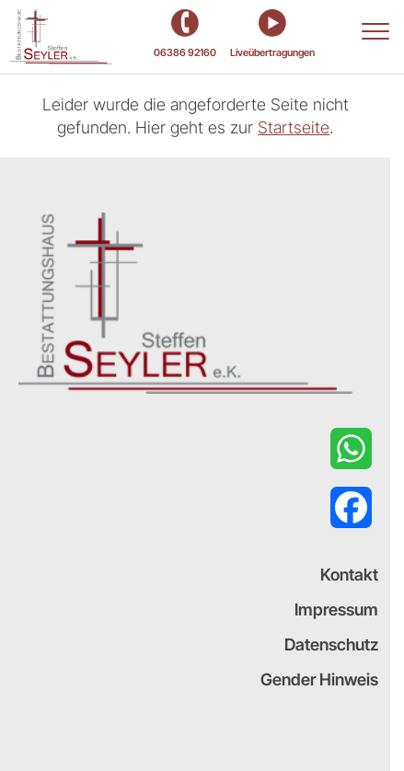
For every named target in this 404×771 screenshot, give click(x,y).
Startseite (293, 127)
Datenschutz (331, 644)
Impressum (336, 609)
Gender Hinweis (319, 679)
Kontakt (349, 574)
